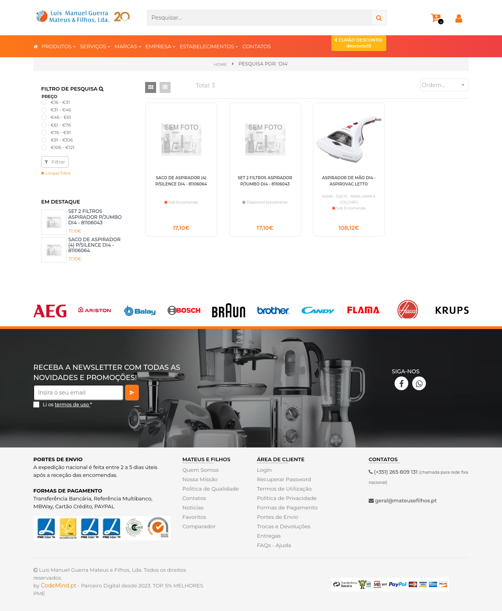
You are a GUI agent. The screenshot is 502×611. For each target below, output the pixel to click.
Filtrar (55, 162)
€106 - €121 (63, 147)
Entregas (268, 535)
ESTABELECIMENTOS (209, 46)
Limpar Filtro (56, 173)
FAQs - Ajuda (273, 545)
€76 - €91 (61, 132)
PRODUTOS (59, 46)
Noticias (192, 507)
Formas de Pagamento (286, 507)
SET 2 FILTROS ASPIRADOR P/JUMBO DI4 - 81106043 (95, 216)
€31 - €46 (61, 109)
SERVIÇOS (95, 46)
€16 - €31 (60, 102)
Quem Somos (199, 469)
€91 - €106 (62, 139)
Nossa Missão (199, 479)
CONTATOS (256, 46)
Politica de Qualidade (209, 488)
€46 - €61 (61, 117)
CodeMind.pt (58, 585)
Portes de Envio (276, 516)
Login (264, 469)
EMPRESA (161, 46)
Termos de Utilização (283, 488)
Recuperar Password (283, 479)
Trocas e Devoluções (283, 526)
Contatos (193, 498)
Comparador (198, 526)
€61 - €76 (61, 124)
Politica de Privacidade (286, 498)
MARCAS (128, 46)
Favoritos (194, 516)
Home (220, 64)
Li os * (67, 404)
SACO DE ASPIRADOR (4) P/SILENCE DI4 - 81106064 (94, 244)
